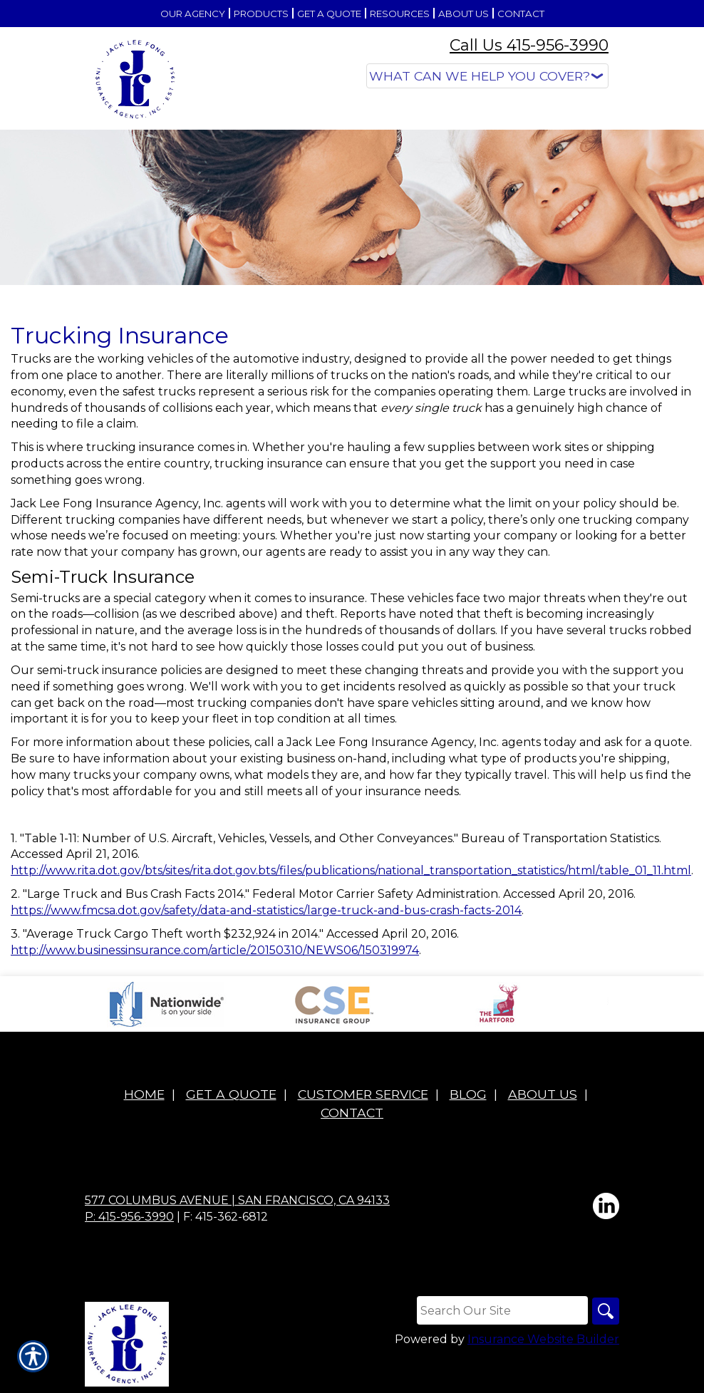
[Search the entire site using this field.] (500, 1311)
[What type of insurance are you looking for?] (487, 75)
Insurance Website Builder (543, 1340)
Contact (352, 1112)
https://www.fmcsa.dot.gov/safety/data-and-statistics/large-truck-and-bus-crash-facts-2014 (266, 910)
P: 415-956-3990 (129, 1216)
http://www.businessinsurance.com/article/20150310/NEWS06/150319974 (215, 950)
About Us (542, 1094)
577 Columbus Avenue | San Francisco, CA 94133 (237, 1200)
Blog (468, 1094)
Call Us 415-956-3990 (529, 45)
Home (144, 1094)
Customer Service (363, 1094)
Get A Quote (231, 1094)
